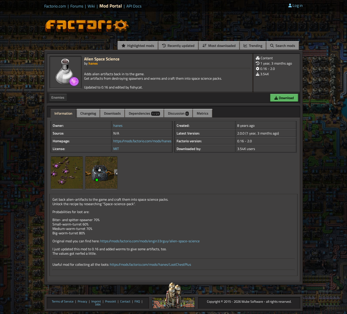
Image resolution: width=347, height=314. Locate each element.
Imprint (96, 301)
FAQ (137, 301)
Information (63, 113)
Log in (295, 5)
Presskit (110, 301)
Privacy (82, 301)
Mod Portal (110, 6)
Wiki (91, 6)
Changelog (88, 113)
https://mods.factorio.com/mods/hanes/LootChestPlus (150, 264)
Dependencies (144, 113)
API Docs (133, 6)
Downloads (112, 113)
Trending (253, 45)
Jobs (98, 304)
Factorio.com (55, 6)
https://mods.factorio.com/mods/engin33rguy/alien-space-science (150, 241)
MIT (116, 148)
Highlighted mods (137, 45)
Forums (76, 6)
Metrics (202, 113)
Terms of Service (62, 301)
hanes (93, 63)
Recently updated (178, 45)
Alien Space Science (102, 59)
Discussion (178, 113)
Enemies (57, 97)
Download (284, 97)
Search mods (282, 45)
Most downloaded (219, 45)
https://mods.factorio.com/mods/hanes (142, 141)
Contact (125, 301)
